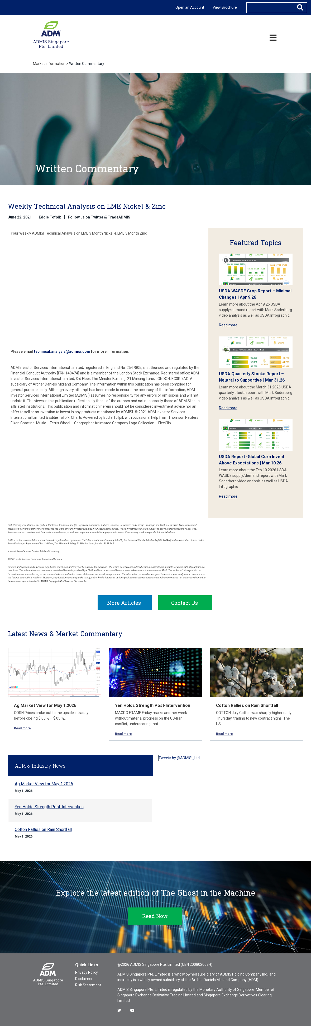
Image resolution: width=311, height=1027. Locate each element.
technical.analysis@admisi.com (62, 351)
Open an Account (189, 7)
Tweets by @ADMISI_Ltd (179, 759)
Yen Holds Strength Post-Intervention (152, 706)
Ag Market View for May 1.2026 (45, 706)
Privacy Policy (86, 973)
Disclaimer (84, 980)
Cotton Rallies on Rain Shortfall (247, 706)
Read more (228, 325)
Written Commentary (86, 63)
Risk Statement (88, 986)
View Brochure (225, 7)
